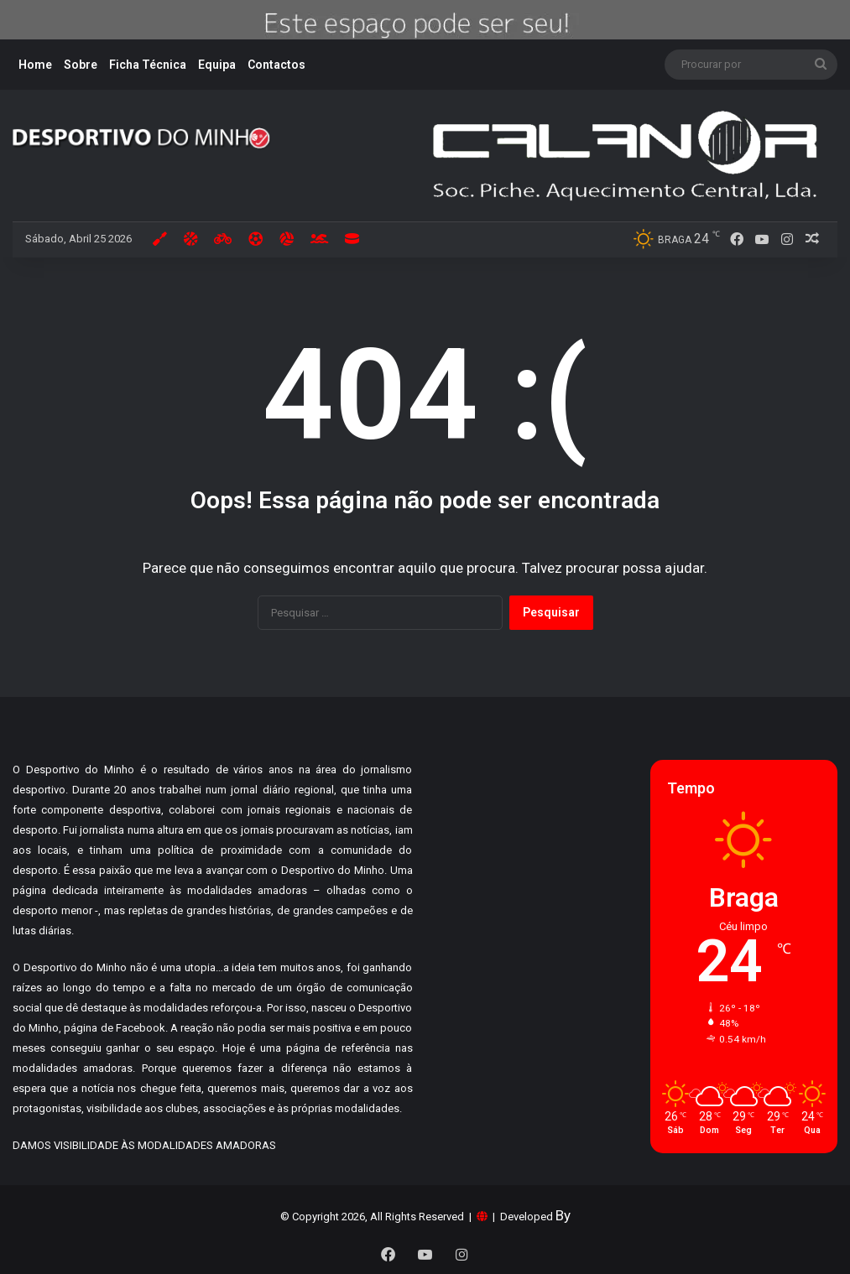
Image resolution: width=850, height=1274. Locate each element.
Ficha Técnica (147, 64)
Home (35, 64)
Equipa (217, 64)
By (563, 1215)
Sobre (80, 64)
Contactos (276, 64)
